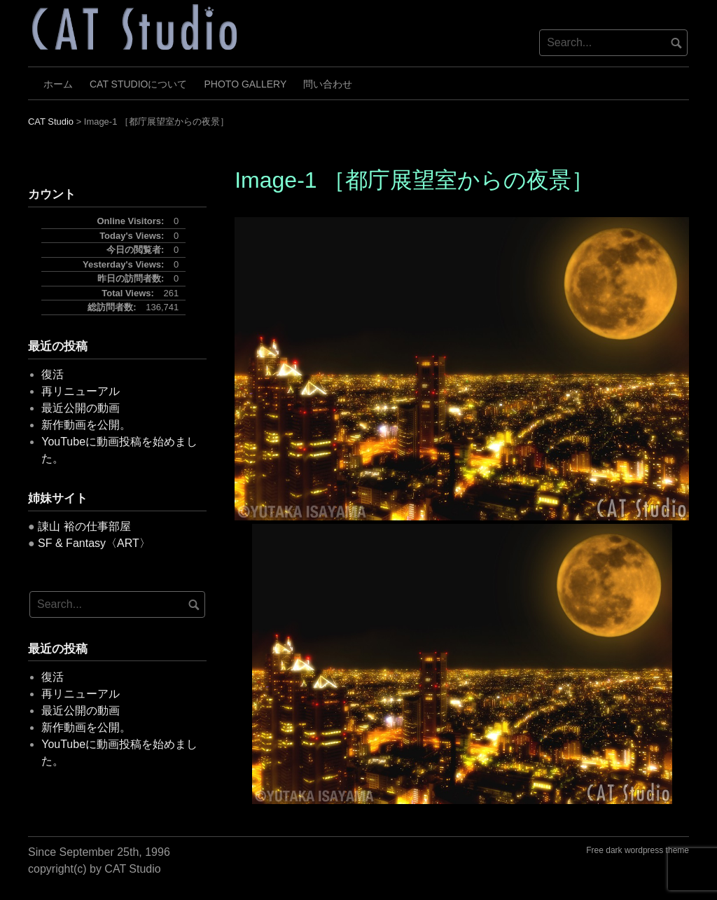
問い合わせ (327, 84)
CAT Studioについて (139, 84)
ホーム (58, 84)
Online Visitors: (132, 221)
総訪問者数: (113, 307)
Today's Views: (133, 235)
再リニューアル (80, 391)
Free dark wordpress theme (637, 850)
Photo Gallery (245, 84)
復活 (52, 374)
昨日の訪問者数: (132, 278)
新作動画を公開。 (86, 425)
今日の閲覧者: (136, 249)
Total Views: (129, 293)
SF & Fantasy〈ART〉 (94, 543)
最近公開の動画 (80, 408)
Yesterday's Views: (125, 264)
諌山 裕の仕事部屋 (84, 526)
